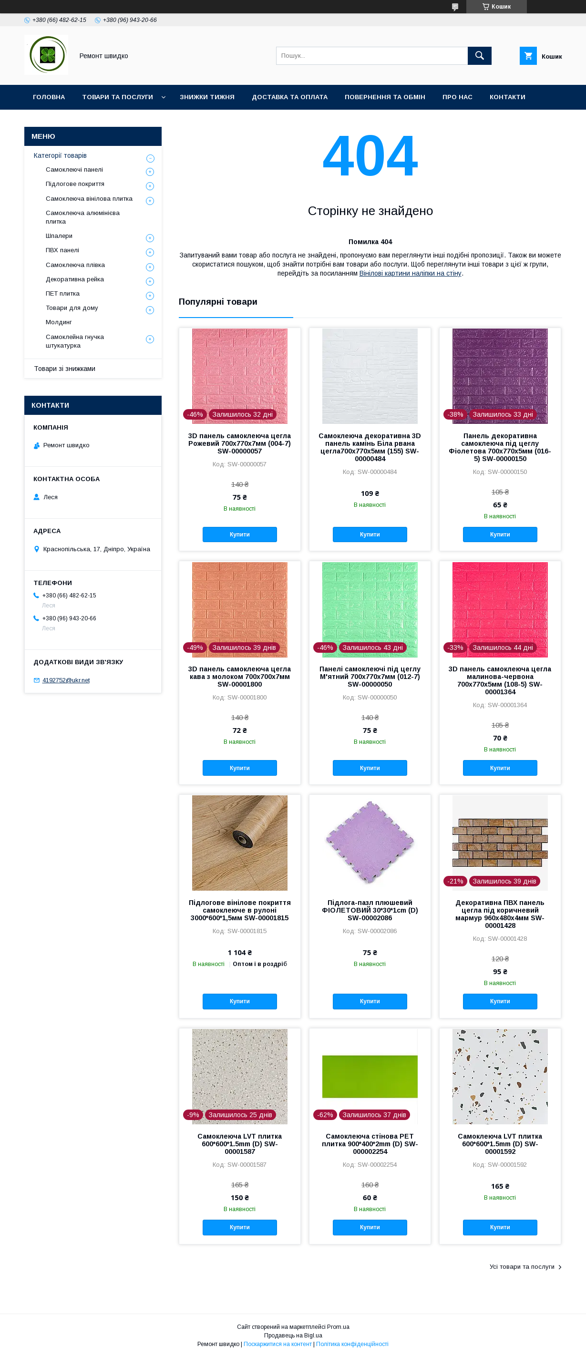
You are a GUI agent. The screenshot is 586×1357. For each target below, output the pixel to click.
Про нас (457, 97)
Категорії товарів (60, 155)
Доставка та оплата (290, 97)
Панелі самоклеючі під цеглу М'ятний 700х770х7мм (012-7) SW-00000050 (370, 676)
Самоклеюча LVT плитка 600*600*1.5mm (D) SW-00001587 (239, 1143)
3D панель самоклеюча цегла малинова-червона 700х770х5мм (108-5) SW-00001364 (500, 680)
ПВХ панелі (62, 250)
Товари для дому (72, 307)
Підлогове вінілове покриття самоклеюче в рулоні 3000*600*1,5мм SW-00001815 (240, 910)
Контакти (507, 97)
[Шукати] (480, 56)
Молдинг (59, 322)
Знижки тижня (207, 97)
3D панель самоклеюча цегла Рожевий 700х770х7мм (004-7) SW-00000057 (239, 443)
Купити (240, 534)
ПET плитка (63, 293)
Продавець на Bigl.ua (293, 1335)
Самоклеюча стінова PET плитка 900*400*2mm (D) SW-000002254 (370, 1143)
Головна (49, 97)
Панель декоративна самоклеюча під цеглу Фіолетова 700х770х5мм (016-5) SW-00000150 (500, 447)
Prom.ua (338, 1327)
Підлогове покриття (75, 183)
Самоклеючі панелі (74, 169)
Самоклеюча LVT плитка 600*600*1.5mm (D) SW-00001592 (500, 1143)
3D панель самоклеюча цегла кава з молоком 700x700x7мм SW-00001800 (239, 676)
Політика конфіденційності (352, 1344)
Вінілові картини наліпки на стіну (411, 273)
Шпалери (59, 235)
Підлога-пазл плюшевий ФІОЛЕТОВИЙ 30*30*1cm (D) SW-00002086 (370, 910)
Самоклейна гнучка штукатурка (75, 341)
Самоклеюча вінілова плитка (89, 198)
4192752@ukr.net (66, 680)
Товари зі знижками (64, 368)
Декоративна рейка (75, 279)
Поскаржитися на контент (278, 1344)
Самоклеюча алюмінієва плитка (83, 217)
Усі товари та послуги (522, 1266)
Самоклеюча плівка (75, 264)
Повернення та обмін (385, 97)
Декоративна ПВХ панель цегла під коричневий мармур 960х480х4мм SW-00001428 (500, 914)
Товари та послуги (117, 97)
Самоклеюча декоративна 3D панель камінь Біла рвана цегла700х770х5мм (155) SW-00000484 (370, 447)
